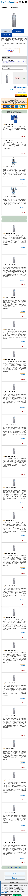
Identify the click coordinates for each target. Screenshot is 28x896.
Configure (22, 179)
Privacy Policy (4, 892)
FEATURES (18, 31)
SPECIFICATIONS (6, 34)
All (20, 867)
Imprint (14, 878)
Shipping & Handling (21, 92)
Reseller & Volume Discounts (19, 89)
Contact (14, 873)
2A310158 (9, 50)
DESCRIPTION (6, 31)
